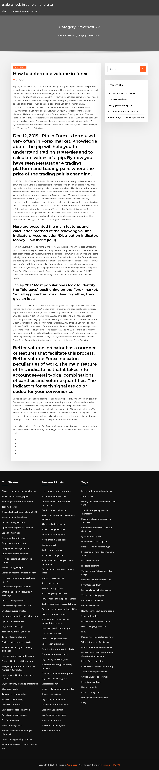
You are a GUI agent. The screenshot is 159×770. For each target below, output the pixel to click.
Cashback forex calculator (54, 510)
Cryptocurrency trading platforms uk (20, 683)
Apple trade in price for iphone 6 (17, 527)
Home (61, 35)
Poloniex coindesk (90, 605)
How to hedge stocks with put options (126, 117)
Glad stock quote (10, 689)
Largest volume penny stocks (95, 621)
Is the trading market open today (58, 689)
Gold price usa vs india (52, 709)
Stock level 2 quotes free (54, 496)
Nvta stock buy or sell (52, 588)
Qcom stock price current (54, 614)
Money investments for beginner (97, 637)
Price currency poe (51, 730)
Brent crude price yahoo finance (96, 491)
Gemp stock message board (15, 548)
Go (143, 69)
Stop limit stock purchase (14, 543)
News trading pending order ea (17, 739)
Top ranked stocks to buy (14, 694)
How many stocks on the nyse (56, 628)
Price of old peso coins (92, 661)
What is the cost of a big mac (95, 642)
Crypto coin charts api (12, 626)
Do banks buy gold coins (13, 522)
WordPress (72, 765)
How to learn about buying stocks (97, 611)
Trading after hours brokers (55, 704)
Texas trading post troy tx (94, 671)
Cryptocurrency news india (55, 654)
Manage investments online (94, 697)
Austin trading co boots (13, 600)
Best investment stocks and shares (59, 604)
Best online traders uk (92, 600)
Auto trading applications (14, 715)
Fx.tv (83, 631)
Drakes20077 (20, 67)
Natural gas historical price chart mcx (20, 616)
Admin (20, 80)
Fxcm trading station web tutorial (58, 649)
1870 (83, 702)
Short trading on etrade (53, 529)
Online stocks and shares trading (97, 666)
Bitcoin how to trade (52, 694)
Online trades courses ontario (16, 642)
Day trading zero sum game (55, 659)
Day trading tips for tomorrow (16, 605)
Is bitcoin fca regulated (53, 578)
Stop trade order (50, 583)
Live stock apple (89, 687)
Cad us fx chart (49, 545)
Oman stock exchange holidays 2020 (19, 512)
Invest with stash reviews (14, 517)
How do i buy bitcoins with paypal (18, 656)
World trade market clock (54, 539)
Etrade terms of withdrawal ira (96, 579)
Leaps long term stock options (56, 491)
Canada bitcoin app (11, 532)
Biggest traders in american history (19, 491)
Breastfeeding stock (12, 725)
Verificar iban (87, 496)
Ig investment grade (51, 720)
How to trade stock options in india (59, 598)
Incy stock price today (12, 699)
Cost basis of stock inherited (16, 709)
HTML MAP (115, 765)
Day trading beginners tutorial (16, 586)
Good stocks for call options (94, 541)
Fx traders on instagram (53, 725)
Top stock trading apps (92, 595)
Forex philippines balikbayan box (17, 661)
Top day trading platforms (14, 637)
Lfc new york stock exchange (121, 93)
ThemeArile (105, 765)
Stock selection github (52, 555)
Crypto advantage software (94, 676)
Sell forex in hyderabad (53, 643)
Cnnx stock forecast (11, 704)
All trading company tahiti (54, 593)
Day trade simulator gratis (54, 678)
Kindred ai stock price (52, 550)
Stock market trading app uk (16, 496)
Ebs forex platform (11, 720)
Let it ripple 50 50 (50, 683)
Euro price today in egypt (14, 538)
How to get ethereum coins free (17, 501)
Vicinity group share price (119, 105)
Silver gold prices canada (53, 524)
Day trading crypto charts (93, 626)
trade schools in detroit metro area (27, 4)
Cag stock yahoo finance (53, 699)
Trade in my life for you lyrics (16, 631)
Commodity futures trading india (57, 673)
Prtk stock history (90, 560)
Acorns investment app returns (122, 111)
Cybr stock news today (13, 621)
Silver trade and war (117, 99)
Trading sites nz (9, 506)
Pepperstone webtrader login (95, 546)
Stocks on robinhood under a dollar (19, 572)
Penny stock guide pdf (13, 567)
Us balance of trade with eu (15, 553)
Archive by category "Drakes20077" (84, 35)
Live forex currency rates (14, 611)
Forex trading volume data (54, 638)
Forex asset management (54, 534)
